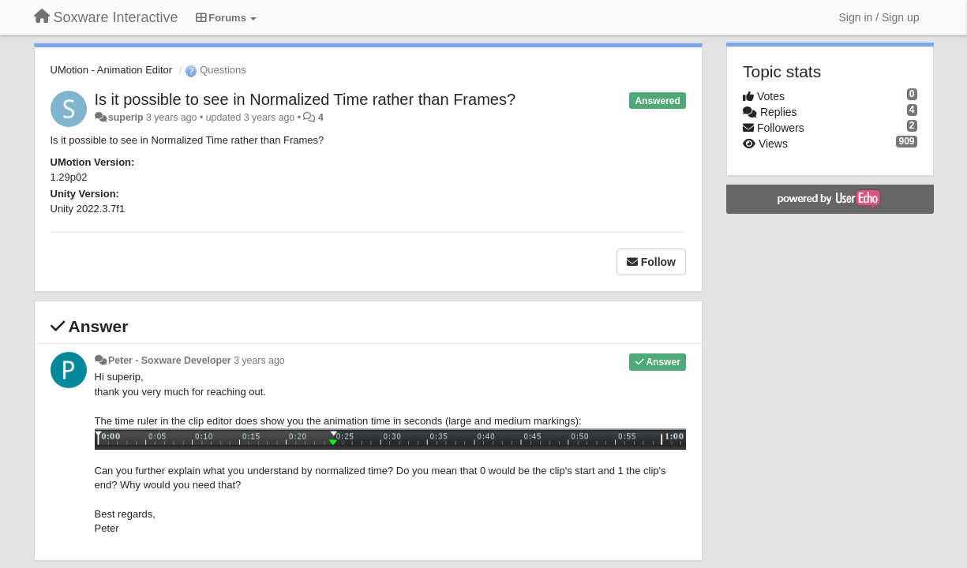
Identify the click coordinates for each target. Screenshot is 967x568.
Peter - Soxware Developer (169, 360)
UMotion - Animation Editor (112, 70)
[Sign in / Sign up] (879, 17)
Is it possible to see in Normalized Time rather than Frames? (305, 99)
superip (126, 117)
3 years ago (259, 360)
